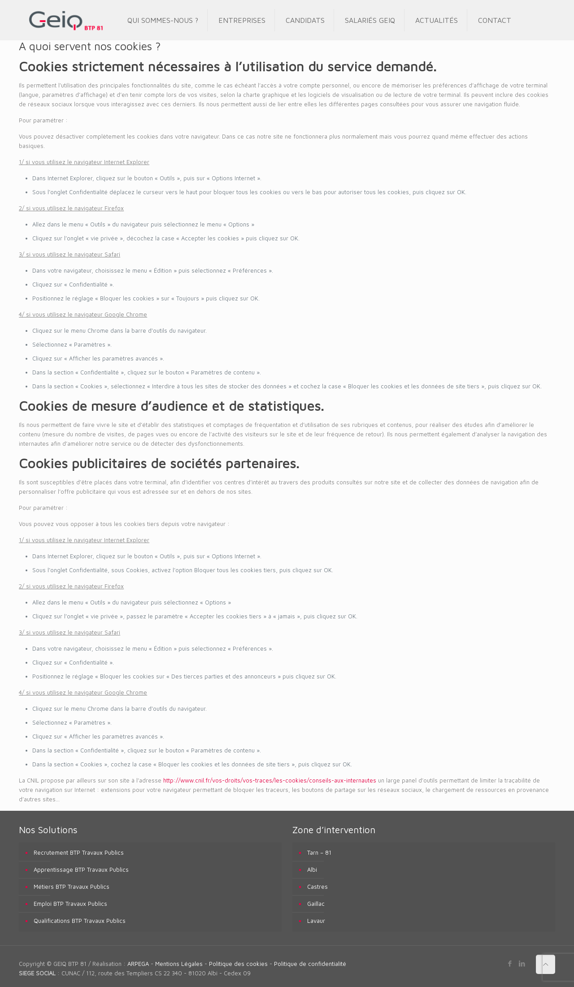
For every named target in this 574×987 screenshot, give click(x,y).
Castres (317, 886)
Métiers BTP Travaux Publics (71, 886)
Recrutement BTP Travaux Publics (79, 852)
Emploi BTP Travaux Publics (70, 903)
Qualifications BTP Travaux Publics (80, 920)
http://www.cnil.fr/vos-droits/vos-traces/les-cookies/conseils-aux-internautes (269, 780)
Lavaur (316, 920)
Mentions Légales (179, 963)
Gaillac (316, 903)
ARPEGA (138, 963)
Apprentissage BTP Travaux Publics (81, 869)
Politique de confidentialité (310, 963)
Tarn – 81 (319, 852)
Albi (312, 869)
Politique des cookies (238, 963)
